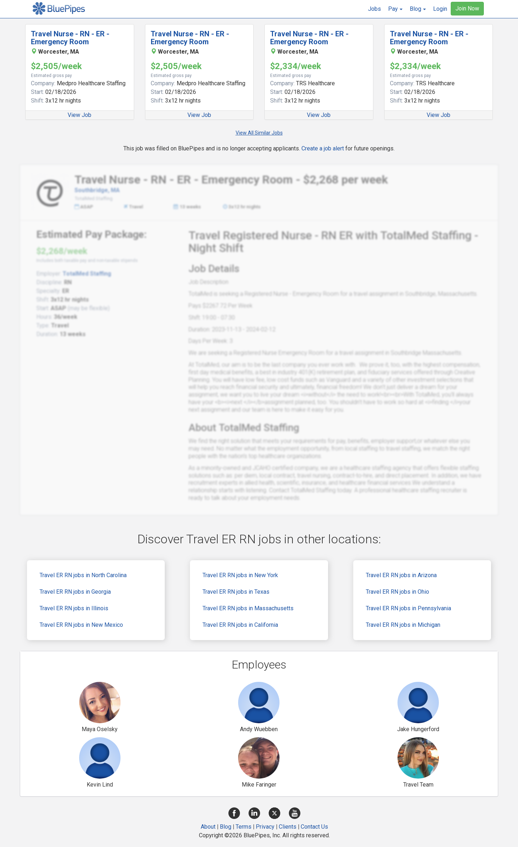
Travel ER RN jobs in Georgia (75, 591)
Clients (287, 826)
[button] (395, 9)
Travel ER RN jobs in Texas (236, 591)
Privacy (265, 826)
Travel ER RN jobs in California (240, 624)
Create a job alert (322, 148)
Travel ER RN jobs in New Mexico (81, 624)
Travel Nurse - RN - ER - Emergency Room (70, 38)
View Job (79, 115)
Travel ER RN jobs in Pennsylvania (408, 608)
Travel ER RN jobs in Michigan (403, 624)
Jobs (374, 8)
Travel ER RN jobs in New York (240, 575)
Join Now (467, 8)
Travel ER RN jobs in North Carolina (83, 575)
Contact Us (314, 826)
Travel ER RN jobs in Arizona (401, 575)
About (208, 826)
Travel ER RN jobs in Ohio (397, 591)
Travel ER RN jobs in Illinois (74, 608)
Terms (243, 826)
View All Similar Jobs (259, 133)
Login (440, 8)
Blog (225, 826)
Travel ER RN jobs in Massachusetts (248, 608)
